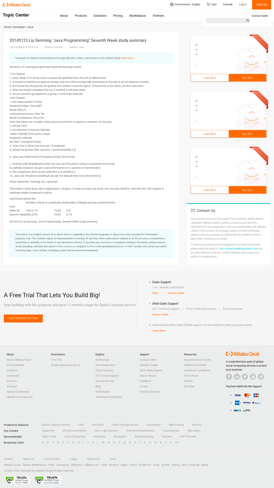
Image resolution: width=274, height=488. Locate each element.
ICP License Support (107, 375)
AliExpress (77, 464)
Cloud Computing (75, 436)
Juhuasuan (62, 464)
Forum (144, 386)
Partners (158, 15)
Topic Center (49, 436)
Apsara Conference (18, 391)
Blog (98, 386)
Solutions (100, 15)
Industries (99, 436)
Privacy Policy (52, 458)
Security (197, 424)
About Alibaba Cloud (19, 359)
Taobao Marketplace (34, 464)
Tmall (51, 464)
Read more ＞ (128, 58)
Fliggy (123, 464)
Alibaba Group (12, 464)
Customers (13, 375)
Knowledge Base (105, 365)
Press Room (191, 375)
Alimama (113, 464)
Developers (119, 436)
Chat (155, 293)
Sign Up (261, 4)
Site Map (189, 386)
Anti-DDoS (98, 424)
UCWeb (165, 464)
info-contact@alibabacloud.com (238, 248)
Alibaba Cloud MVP (195, 365)
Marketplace (137, 15)
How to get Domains (106, 430)
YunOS (133, 464)
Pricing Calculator (150, 391)
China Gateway (105, 370)
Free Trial (56, 359)
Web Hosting (176, 424)
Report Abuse (148, 375)
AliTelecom (145, 464)
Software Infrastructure (141, 430)
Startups (12, 386)
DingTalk (194, 464)
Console (228, 4)
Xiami (184, 464)
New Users (194, 430)
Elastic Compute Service (56, 424)
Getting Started (105, 381)
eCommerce (154, 424)
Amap (156, 464)
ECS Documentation (74, 430)
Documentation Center (197, 359)
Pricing (118, 15)
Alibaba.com (91, 464)
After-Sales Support (151, 370)
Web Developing (144, 436)
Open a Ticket (160, 314)
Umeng (175, 464)
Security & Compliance (197, 370)
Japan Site (48, 430)
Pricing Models (15, 365)
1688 (104, 464)
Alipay (204, 464)
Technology (102, 359)
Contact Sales (260, 15)
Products (81, 15)
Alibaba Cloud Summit (20, 396)
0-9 (177, 442)
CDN (81, 424)
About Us (28, 458)
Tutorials (166, 436)
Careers (8, 458)
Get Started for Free (23, 318)
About (64, 15)
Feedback (145, 381)
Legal (73, 458)
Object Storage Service (125, 424)
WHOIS (188, 381)
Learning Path (171, 430)
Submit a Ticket (149, 365)
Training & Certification (109, 396)
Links (113, 458)
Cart (212, 4)
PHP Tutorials (188, 436)
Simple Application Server (66, 365)
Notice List (93, 458)
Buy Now (247, 77)
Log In (242, 4)
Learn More (210, 77)
